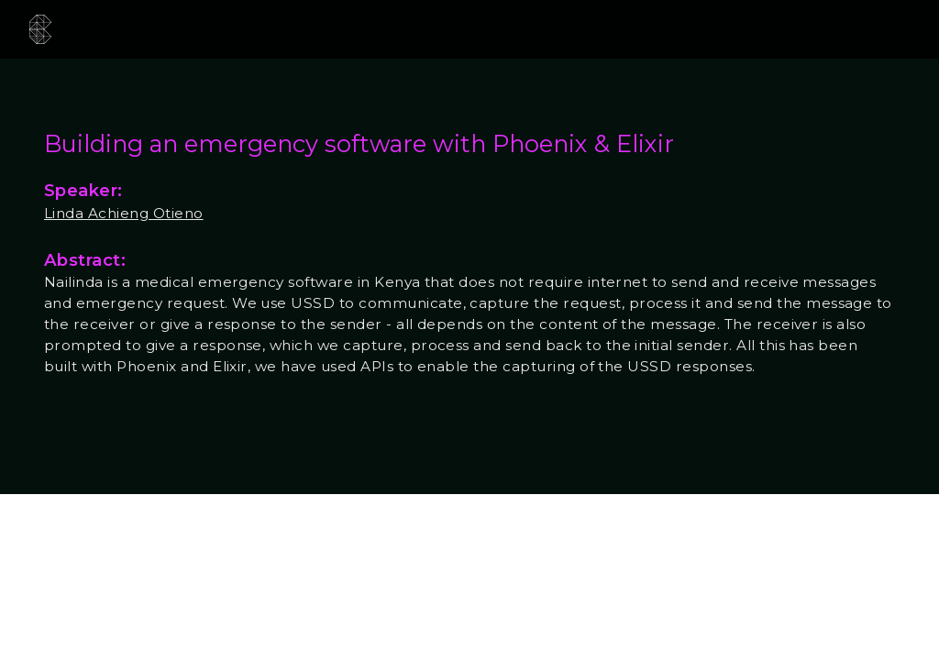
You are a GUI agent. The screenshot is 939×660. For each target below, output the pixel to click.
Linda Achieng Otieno (124, 213)
